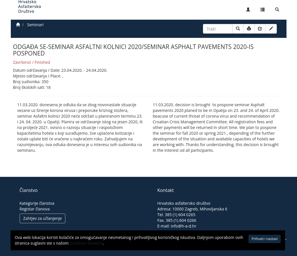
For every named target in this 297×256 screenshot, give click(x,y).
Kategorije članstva (37, 203)
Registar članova (35, 209)
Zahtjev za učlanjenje (42, 218)
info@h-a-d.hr (183, 226)
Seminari (35, 24)
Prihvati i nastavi (253, 240)
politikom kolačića (76, 244)
